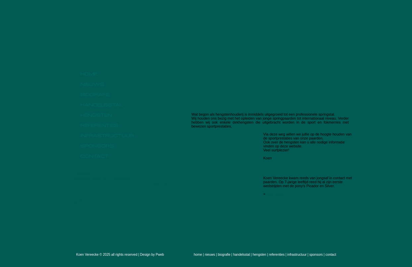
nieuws (92, 84)
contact (94, 156)
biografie (95, 94)
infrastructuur (107, 135)
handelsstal (101, 104)
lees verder (275, 194)
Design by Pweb (152, 254)
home (88, 74)
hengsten (96, 115)
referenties (99, 125)
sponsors (97, 145)
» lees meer (158, 184)
